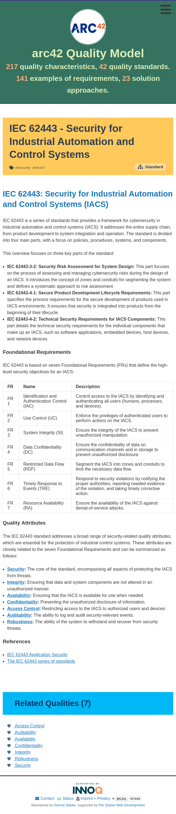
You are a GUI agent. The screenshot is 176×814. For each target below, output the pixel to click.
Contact (44, 798)
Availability (18, 595)
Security (15, 569)
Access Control (23, 608)
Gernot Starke (65, 805)
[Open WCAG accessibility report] (126, 798)
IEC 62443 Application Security (37, 654)
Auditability (19, 615)
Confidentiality (22, 602)
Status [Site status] (65, 798)
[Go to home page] (88, 40)
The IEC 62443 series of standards (41, 661)
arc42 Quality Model (88, 53)
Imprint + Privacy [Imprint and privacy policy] (95, 798)
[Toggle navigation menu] (165, 9)
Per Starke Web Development (122, 805)
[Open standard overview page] (150, 167)
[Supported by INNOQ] (88, 788)
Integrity (15, 582)
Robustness (19, 621)
